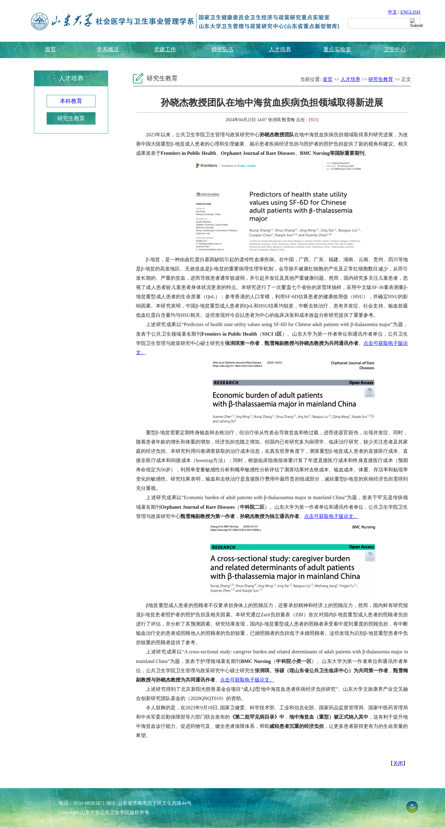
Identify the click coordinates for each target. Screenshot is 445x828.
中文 (392, 12)
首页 (50, 49)
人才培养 (280, 49)
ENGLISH (410, 12)
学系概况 (108, 49)
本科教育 (71, 101)
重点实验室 (337, 49)
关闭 (398, 763)
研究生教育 (71, 118)
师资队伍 (222, 49)
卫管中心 (395, 49)
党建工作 (165, 49)
